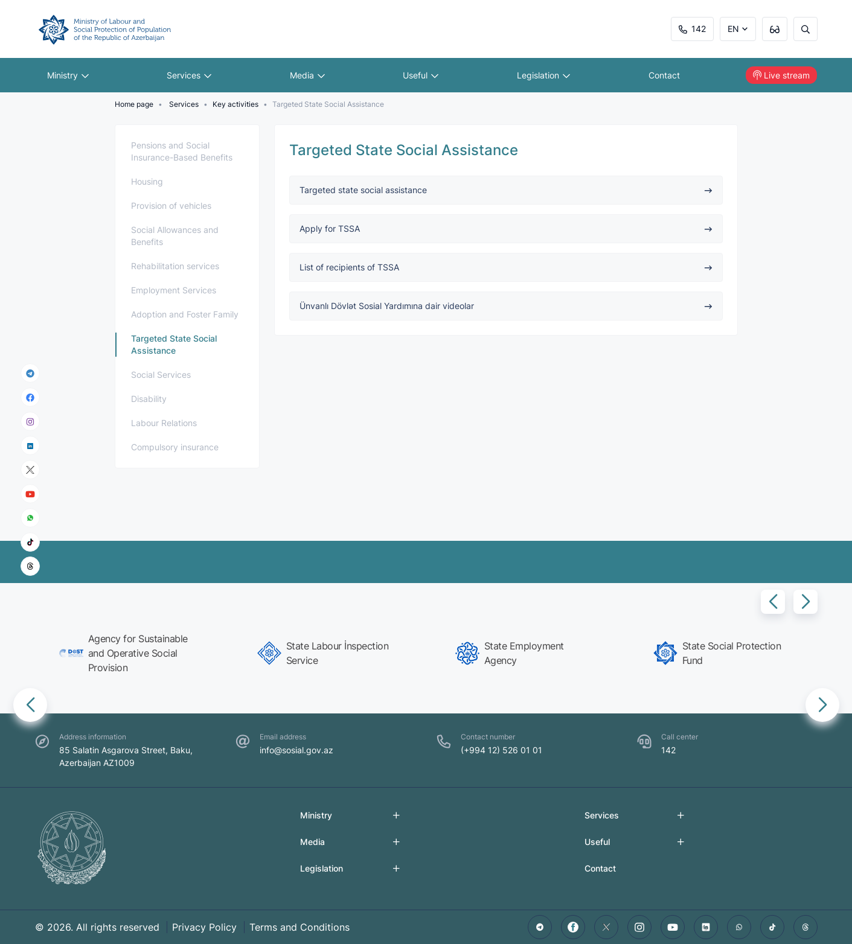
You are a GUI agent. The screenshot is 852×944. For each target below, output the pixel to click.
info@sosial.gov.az (296, 750)
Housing (147, 181)
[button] (773, 602)
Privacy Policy (204, 927)
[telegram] (30, 373)
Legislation (543, 75)
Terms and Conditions (299, 927)
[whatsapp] (30, 517)
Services (189, 75)
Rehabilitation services (175, 266)
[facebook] (30, 397)
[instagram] (30, 421)
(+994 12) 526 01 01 (501, 750)
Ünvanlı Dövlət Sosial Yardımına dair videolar (506, 306)
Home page (134, 104)
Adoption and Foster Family (185, 314)
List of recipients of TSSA (506, 267)
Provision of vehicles (171, 205)
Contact (664, 75)
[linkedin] (30, 445)
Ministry (68, 75)
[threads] (30, 566)
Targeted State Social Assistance (174, 344)
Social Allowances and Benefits (175, 236)
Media (307, 75)
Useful (420, 75)
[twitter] (606, 927)
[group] (129, 653)
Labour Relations (164, 423)
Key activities (235, 104)
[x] (30, 469)
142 (692, 29)
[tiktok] (30, 542)
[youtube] (30, 494)
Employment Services (173, 290)
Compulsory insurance (175, 447)
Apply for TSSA (506, 228)
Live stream (781, 75)
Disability (149, 399)
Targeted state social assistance (506, 190)
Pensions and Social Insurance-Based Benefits (181, 151)
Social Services (161, 374)
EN (733, 29)
